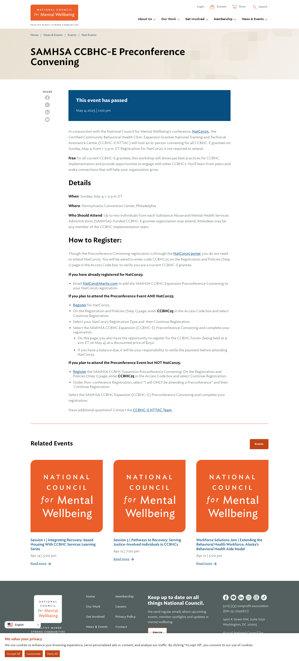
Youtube (233, 597)
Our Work (168, 19)
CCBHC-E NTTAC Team (152, 410)
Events (72, 35)
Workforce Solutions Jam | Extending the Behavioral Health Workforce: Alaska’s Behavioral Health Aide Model (232, 548)
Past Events (89, 35)
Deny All (52, 653)
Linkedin (241, 597)
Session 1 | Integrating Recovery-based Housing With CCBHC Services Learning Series (67, 548)
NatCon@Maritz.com (100, 283)
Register (79, 305)
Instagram (249, 597)
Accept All (13, 653)
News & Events (253, 19)
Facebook (226, 597)
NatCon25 (200, 131)
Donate (221, 6)
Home (34, 35)
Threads (256, 597)
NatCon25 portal (186, 253)
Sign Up (157, 632)
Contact (121, 627)
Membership (223, 19)
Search (263, 6)
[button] (23, 624)
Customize (34, 653)
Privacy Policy (125, 617)
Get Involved (194, 19)
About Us (145, 19)
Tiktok (264, 597)
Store (242, 6)
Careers (120, 607)
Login (200, 6)
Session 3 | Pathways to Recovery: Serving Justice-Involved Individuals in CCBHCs (149, 546)
